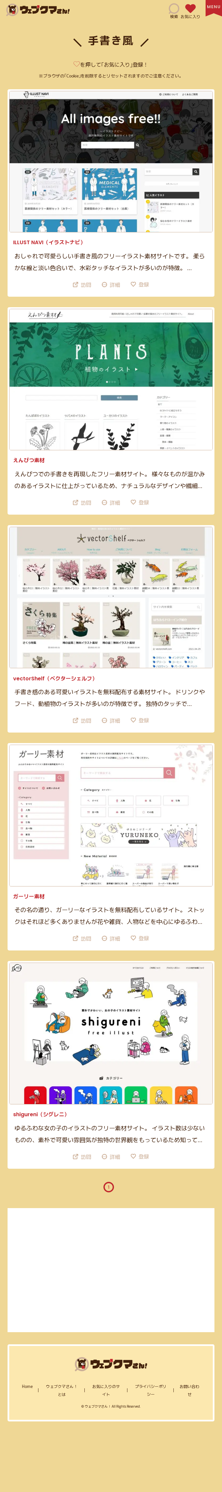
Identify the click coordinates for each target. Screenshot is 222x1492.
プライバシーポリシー (150, 1390)
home (27, 1386)
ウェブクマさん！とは (62, 1390)
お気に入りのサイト (106, 1390)
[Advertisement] (111, 1270)
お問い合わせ (189, 1390)
